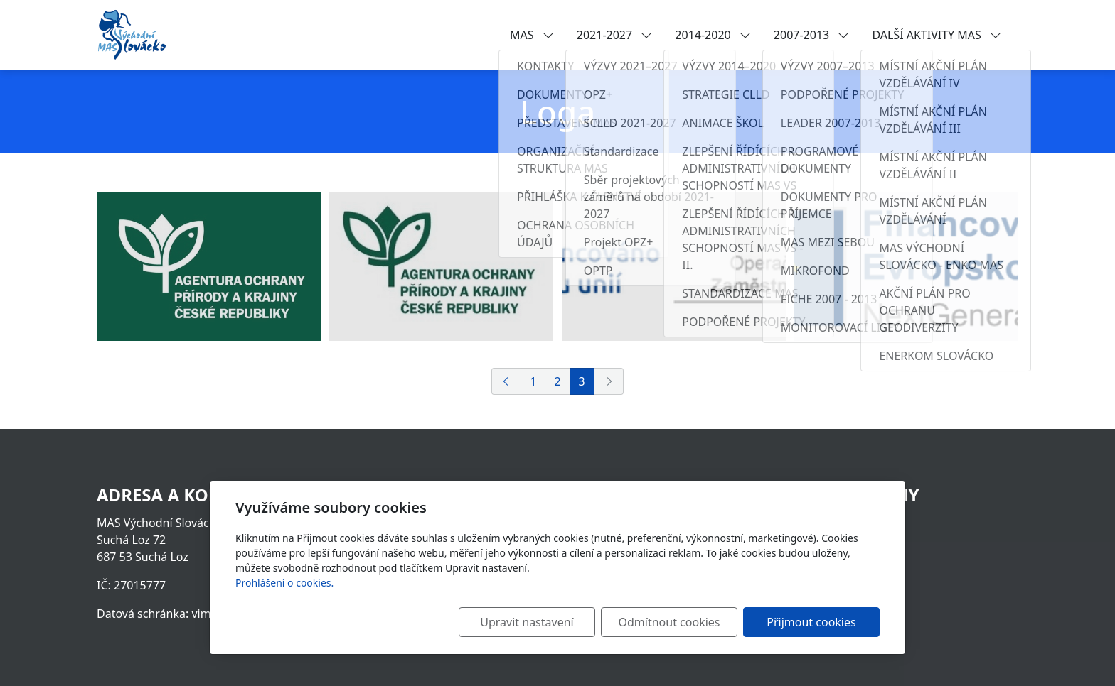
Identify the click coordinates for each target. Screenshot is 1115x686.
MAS (532, 35)
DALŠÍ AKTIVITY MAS (936, 35)
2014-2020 (713, 35)
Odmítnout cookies (669, 622)
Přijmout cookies (811, 622)
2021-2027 (615, 35)
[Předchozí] (506, 381)
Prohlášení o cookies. (284, 582)
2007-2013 (812, 35)
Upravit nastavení (526, 622)
